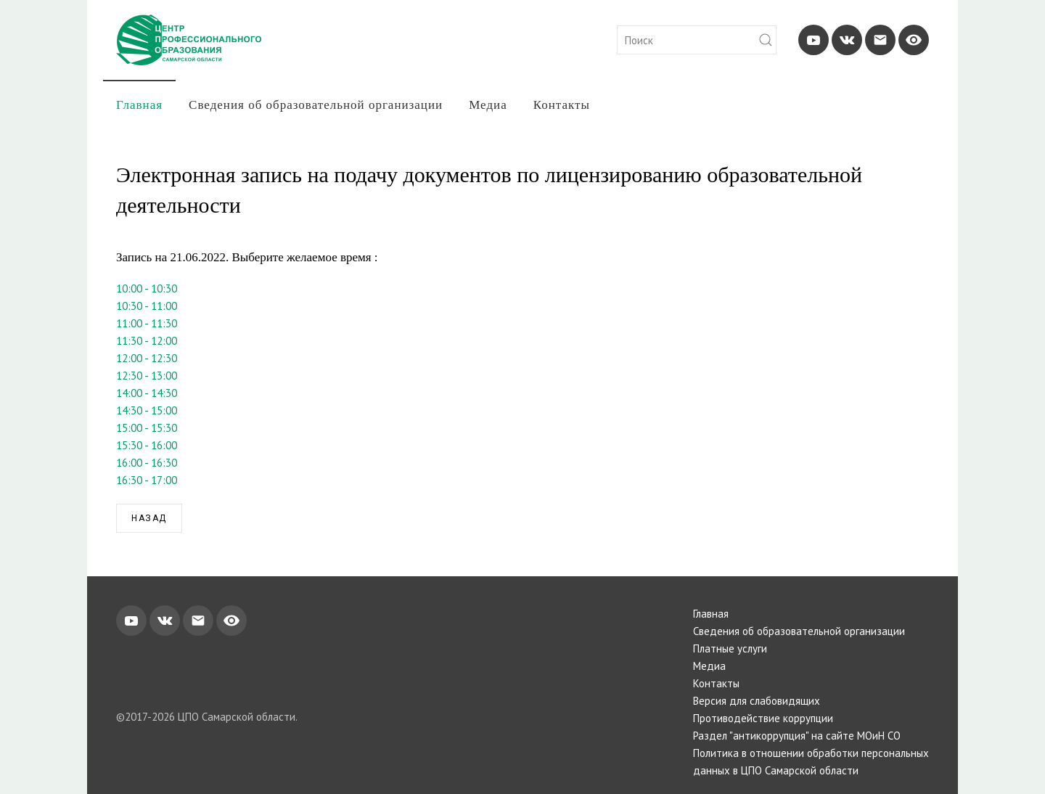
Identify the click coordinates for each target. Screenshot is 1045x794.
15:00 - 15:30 (146, 428)
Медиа (488, 105)
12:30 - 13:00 (146, 375)
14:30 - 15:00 (146, 410)
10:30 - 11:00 (146, 306)
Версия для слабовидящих (756, 701)
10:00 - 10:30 (146, 288)
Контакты (561, 105)
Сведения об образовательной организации (316, 105)
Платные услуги (730, 648)
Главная (139, 105)
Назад (149, 518)
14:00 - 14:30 (146, 393)
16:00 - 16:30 (146, 463)
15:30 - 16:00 (146, 445)
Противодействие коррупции (763, 718)
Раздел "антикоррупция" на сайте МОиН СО (797, 735)
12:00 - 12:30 (146, 358)
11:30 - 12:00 (146, 341)
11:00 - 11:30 (146, 323)
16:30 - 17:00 (146, 480)
